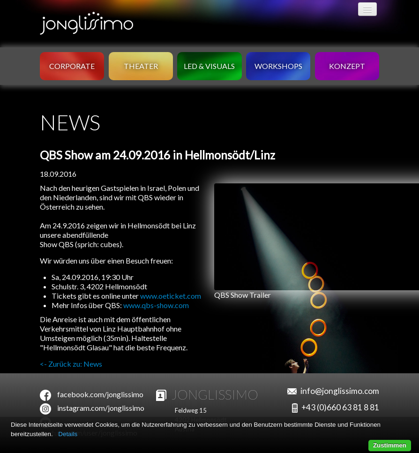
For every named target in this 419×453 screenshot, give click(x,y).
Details (67, 434)
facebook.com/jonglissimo (100, 394)
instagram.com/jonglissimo (100, 407)
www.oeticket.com (170, 295)
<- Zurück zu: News (71, 363)
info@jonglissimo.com (339, 391)
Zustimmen (389, 445)
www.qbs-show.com (156, 305)
